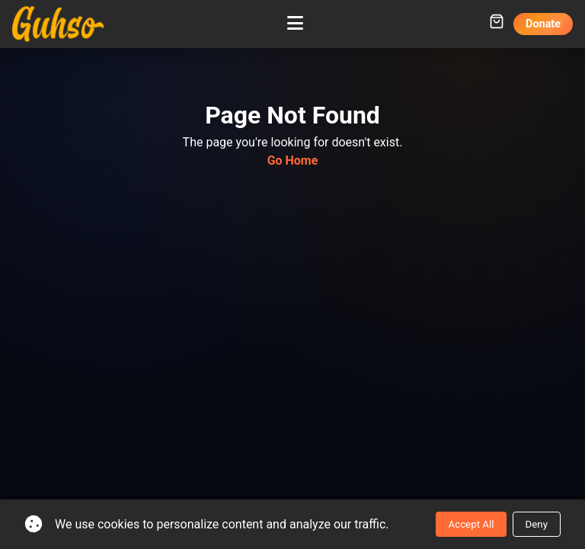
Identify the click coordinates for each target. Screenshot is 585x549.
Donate (543, 24)
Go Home (292, 160)
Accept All (471, 524)
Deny (537, 524)
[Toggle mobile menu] (295, 23)
